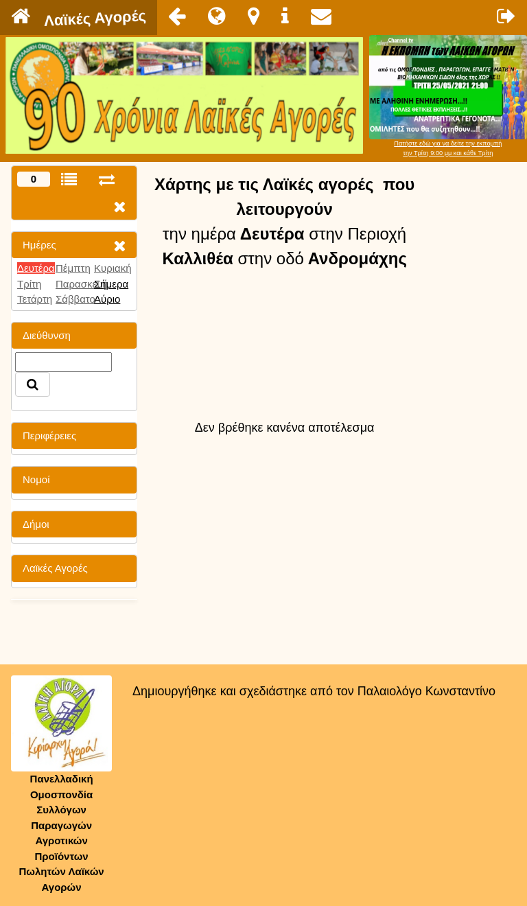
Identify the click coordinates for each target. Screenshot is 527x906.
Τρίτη (29, 284)
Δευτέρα (36, 268)
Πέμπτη (73, 268)
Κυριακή (113, 268)
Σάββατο (75, 299)
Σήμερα (111, 284)
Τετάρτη (34, 299)
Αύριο (107, 299)
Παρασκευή (82, 284)
